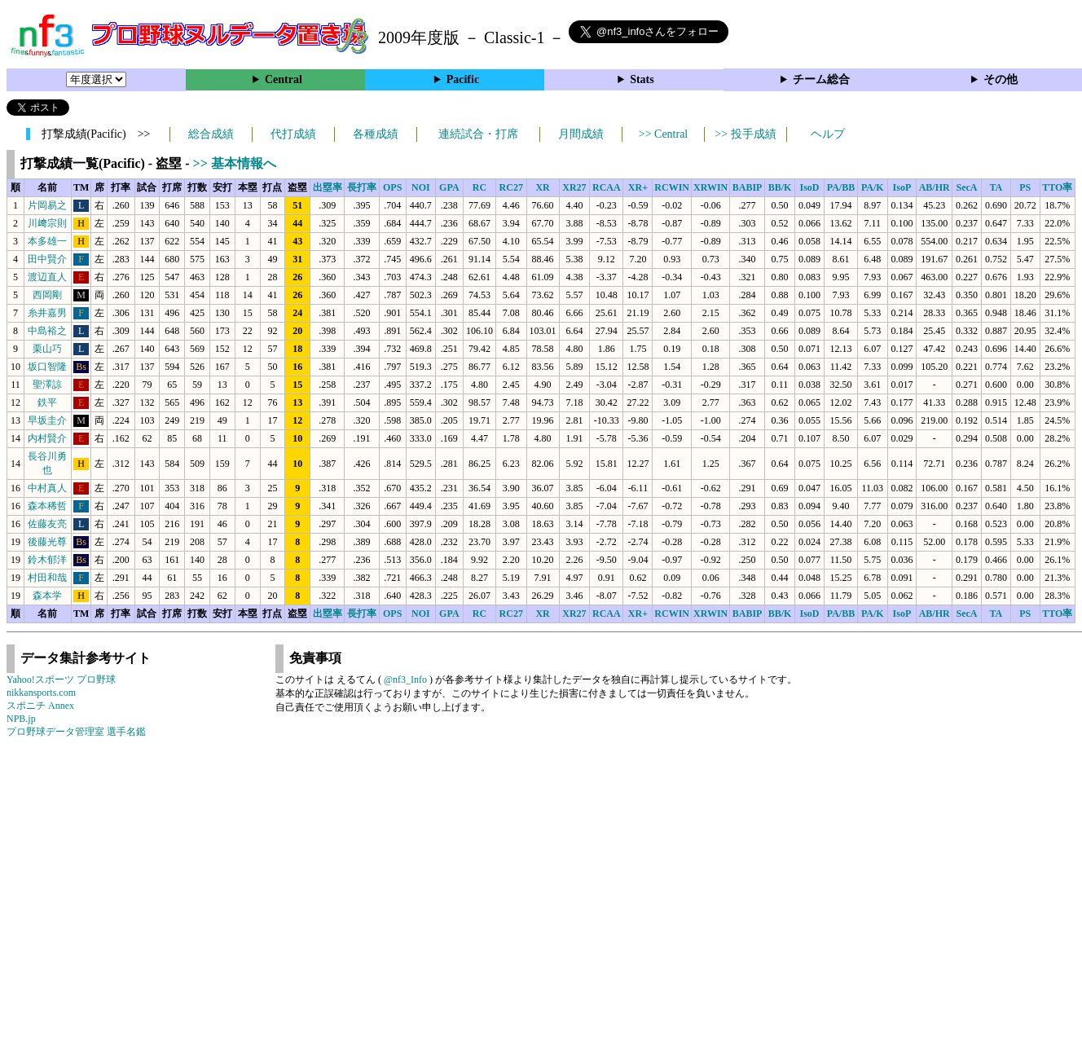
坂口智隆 (47, 366)
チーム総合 (821, 79)
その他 (1000, 79)
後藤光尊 (47, 542)
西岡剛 (47, 295)
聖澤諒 (47, 384)
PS (1025, 187)
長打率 (361, 187)
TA (995, 187)
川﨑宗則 (47, 223)
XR (542, 187)
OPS (392, 187)
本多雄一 (47, 241)
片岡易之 (47, 205)
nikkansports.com (41, 692)
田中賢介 (47, 259)
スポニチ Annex (40, 705)
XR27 (574, 187)
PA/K (872, 187)
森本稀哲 (47, 506)
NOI (420, 187)
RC (479, 187)
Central (283, 79)
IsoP (902, 187)
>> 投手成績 (745, 134)
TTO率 (1057, 187)
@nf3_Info (405, 679)
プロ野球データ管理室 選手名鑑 (76, 731)
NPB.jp (21, 718)
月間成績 (581, 134)
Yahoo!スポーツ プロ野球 (61, 679)
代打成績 (293, 134)
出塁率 (327, 187)
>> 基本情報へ (234, 163)
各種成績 (375, 134)
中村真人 (47, 488)
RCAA (606, 187)
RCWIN (671, 187)
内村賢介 (47, 438)
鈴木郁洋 (47, 559)
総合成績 (211, 134)
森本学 (47, 595)
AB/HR (934, 187)
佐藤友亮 (47, 524)
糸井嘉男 (47, 313)
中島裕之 (47, 330)
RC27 (511, 187)
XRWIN (710, 187)
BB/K (780, 187)
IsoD (809, 187)
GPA (449, 187)
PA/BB (841, 187)
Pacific (462, 79)
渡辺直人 (47, 277)
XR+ (638, 187)
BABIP (747, 187)
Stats (642, 79)
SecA (966, 187)
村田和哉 (47, 577)
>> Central (663, 134)
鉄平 (47, 402)
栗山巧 (47, 348)
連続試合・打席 (478, 134)
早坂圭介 (47, 420)
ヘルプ (828, 134)
